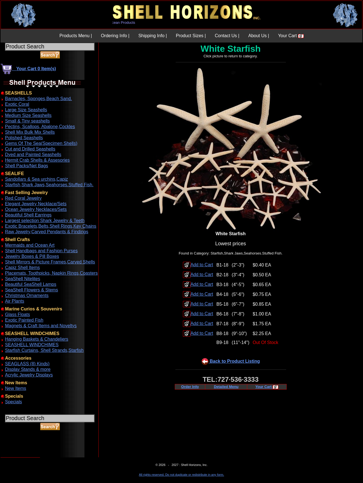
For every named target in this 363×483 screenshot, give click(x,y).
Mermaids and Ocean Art (30, 245)
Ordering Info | (115, 35)
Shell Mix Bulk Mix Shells (30, 132)
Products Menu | (75, 35)
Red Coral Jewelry (23, 198)
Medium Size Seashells (28, 115)
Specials (13, 401)
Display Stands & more (28, 369)
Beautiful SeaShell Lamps (30, 284)
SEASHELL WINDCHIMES (31, 344)
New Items (15, 388)
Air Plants (14, 301)
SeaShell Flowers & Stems (31, 290)
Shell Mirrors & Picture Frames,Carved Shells (50, 262)
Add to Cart (198, 264)
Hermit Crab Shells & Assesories (37, 160)
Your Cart (290, 35)
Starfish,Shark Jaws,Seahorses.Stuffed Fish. (49, 184)
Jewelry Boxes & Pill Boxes (32, 256)
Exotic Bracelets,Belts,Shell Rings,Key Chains (50, 226)
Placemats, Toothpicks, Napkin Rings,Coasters (51, 273)
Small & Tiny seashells (27, 121)
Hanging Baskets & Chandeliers (36, 339)
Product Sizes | (191, 35)
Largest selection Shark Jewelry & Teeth (44, 220)
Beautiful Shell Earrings (28, 215)
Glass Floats (17, 314)
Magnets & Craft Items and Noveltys (41, 325)
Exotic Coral (17, 104)
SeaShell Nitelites (22, 278)
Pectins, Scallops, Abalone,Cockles (40, 126)
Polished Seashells (24, 137)
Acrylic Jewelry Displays (29, 375)
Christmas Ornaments (27, 295)
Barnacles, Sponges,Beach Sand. (38, 98)
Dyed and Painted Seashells (33, 154)
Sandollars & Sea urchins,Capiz (36, 179)
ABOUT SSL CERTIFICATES (15, 456)
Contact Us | (227, 35)
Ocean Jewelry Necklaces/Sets (36, 209)
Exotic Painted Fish (24, 320)
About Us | (258, 35)
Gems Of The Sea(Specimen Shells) (41, 143)
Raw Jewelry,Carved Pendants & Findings (46, 231)
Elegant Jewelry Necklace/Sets (36, 203)
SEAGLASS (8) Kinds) (27, 363)
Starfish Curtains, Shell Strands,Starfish (44, 350)
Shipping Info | (152, 35)
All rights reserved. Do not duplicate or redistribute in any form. (181, 474)
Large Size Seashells (26, 109)
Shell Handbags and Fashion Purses (41, 250)
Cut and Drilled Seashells (30, 149)
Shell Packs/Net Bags (26, 165)
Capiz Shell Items (22, 267)
